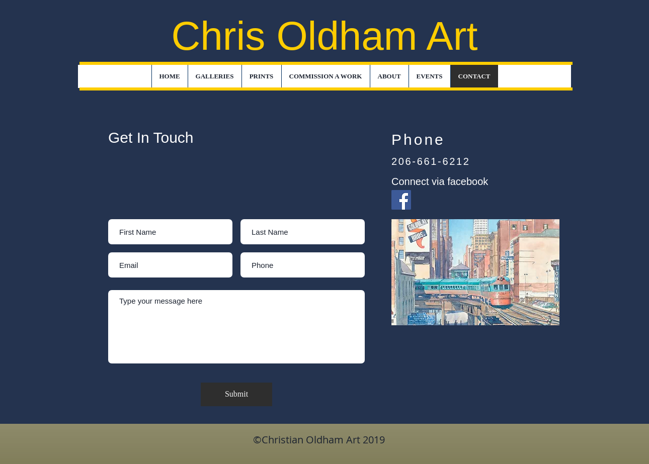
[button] (214, 76)
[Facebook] (401, 200)
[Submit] (236, 394)
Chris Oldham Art (324, 36)
